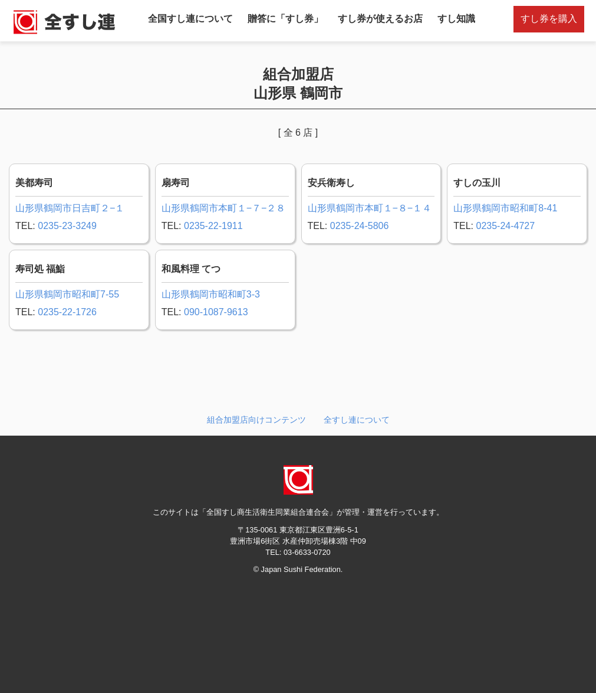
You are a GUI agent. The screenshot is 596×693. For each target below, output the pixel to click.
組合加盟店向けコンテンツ (256, 419)
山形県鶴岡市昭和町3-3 (211, 294)
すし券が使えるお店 (380, 19)
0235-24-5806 (359, 226)
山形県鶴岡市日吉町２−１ (69, 208)
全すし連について (357, 419)
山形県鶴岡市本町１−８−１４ (370, 208)
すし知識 (456, 19)
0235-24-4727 (505, 226)
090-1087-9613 (216, 312)
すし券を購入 (549, 19)
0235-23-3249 (67, 226)
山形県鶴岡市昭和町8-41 (505, 208)
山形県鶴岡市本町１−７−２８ (224, 208)
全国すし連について (190, 19)
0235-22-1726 (67, 312)
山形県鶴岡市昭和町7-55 (67, 294)
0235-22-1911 (213, 226)
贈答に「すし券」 (285, 19)
